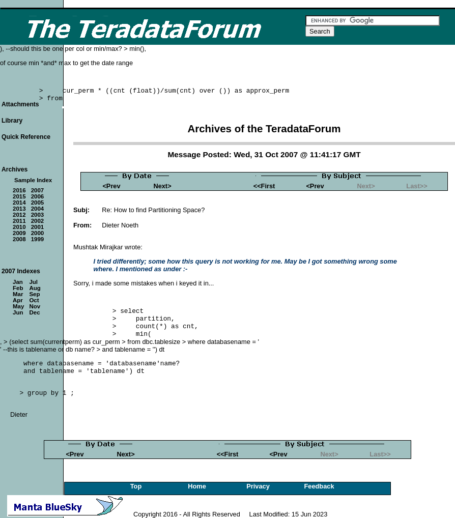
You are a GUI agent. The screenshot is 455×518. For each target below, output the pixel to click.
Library (12, 120)
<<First (264, 186)
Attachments (20, 104)
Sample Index (33, 180)
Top (136, 486)
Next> (162, 186)
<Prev (111, 186)
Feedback (319, 486)
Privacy (258, 486)
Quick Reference (26, 136)
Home (197, 486)
